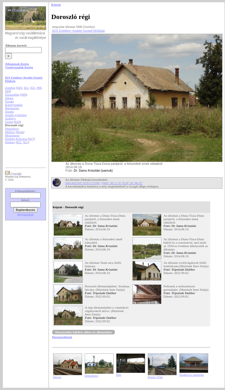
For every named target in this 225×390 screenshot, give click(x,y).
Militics (10, 132)
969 (7, 91)
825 (32, 87)
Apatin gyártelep (16, 115)
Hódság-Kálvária (16, 138)
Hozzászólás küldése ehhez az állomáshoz (83, 332)
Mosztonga (12, 135)
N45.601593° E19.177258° (82, 183)
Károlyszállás (14, 104)
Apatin (9, 111)
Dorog (57, 377)
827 (31, 138)
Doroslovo (12, 128)
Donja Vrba (155, 377)
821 (26, 87)
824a (20, 132)
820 (19, 87)
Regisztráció (26, 214)
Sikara (9, 98)
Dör (118, 374)
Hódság (10, 142)
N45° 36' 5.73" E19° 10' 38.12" (123, 183)
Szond (9, 121)
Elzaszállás (12, 94)
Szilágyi (10, 118)
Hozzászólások (62, 337)
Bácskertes (12, 108)
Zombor (10, 87)
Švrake (9, 101)
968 (39, 87)
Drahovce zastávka (191, 374)
